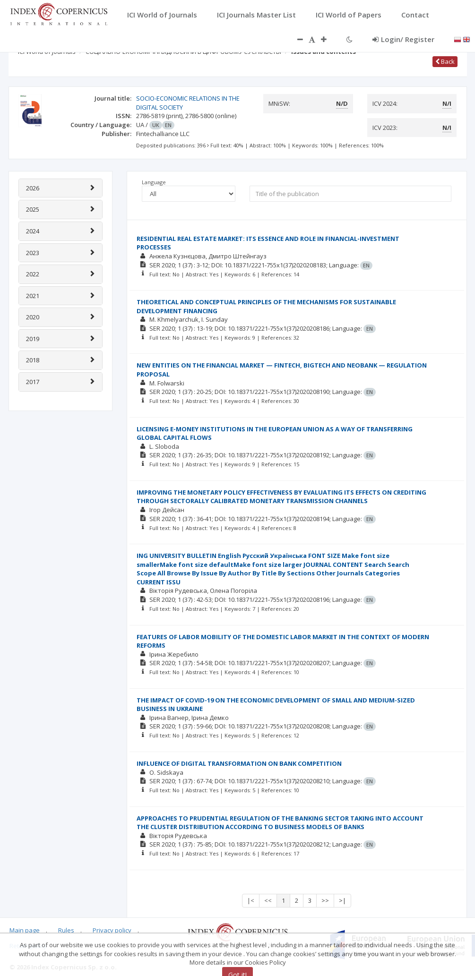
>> (325, 900)
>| (342, 900)
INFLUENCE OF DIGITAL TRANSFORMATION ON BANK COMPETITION (239, 763)
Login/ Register (403, 39)
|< (250, 900)
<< (268, 900)
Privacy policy (112, 930)
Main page (24, 930)
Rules (66, 930)
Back (445, 61)
